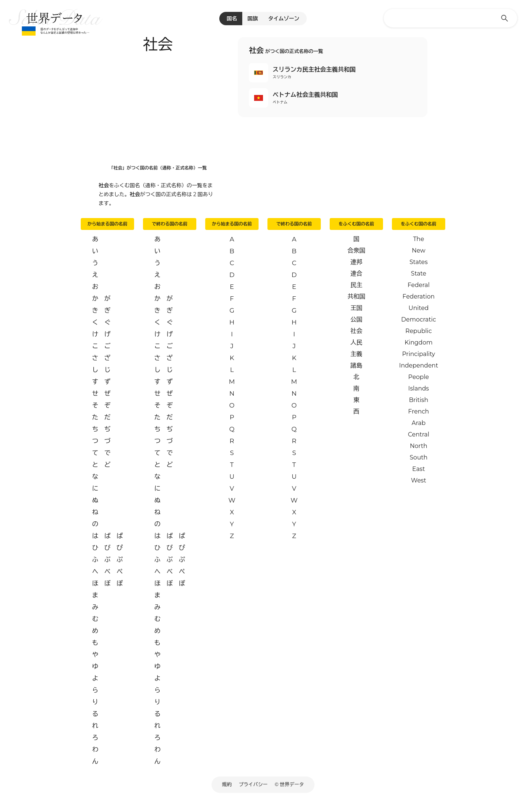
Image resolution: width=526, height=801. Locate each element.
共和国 (356, 296)
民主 (356, 285)
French (418, 411)
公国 (356, 319)
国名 (232, 18)
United (419, 308)
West (418, 480)
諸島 (356, 365)
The (418, 239)
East (418, 468)
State (418, 273)
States (418, 262)
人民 (356, 342)
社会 (356, 330)
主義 (356, 353)
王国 (356, 308)
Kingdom (418, 342)
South (418, 457)
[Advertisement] (158, 106)
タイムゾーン (283, 18)
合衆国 (356, 250)
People (418, 376)
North (418, 445)
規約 (227, 784)
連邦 (356, 262)
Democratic (418, 319)
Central (418, 434)
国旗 (252, 18)
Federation (419, 296)
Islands (418, 388)
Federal (418, 285)
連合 (356, 273)
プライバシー (253, 784)
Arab (419, 422)
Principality (418, 353)
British (418, 399)
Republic (418, 330)
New (419, 250)
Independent (418, 365)
